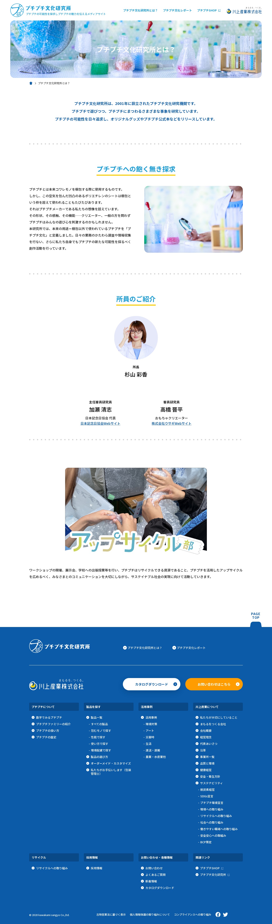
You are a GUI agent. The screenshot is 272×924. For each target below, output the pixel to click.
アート (150, 730)
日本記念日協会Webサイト (100, 423)
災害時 (150, 737)
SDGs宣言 (206, 796)
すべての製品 (99, 724)
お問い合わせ (154, 868)
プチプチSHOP (207, 10)
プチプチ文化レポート (177, 10)
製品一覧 (96, 717)
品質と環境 (207, 763)
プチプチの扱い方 (47, 730)
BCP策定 (206, 842)
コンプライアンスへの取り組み (192, 914)
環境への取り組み (211, 809)
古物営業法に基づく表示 (111, 914)
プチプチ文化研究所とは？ (140, 10)
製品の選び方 (99, 757)
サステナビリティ (211, 783)
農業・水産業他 (156, 757)
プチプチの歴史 (46, 737)
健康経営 (206, 770)
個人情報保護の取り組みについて (150, 914)
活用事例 (151, 717)
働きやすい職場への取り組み (219, 829)
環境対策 (151, 724)
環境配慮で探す (101, 750)
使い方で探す (99, 744)
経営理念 (206, 737)
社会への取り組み (211, 822)
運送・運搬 (153, 750)
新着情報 (151, 881)
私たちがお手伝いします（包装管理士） (111, 772)
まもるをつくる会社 (213, 724)
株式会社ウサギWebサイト (171, 423)
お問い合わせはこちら (214, 684)
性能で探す (98, 737)
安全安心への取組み (213, 835)
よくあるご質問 (155, 875)
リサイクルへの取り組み (216, 816)
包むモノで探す (101, 730)
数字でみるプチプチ (49, 717)
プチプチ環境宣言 (211, 803)
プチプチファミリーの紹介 (53, 724)
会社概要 (206, 730)
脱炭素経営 (207, 789)
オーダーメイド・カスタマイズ (111, 763)
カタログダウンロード (151, 684)
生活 (148, 744)
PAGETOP (256, 619)
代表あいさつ (208, 744)
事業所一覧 (207, 757)
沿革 (203, 750)
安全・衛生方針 (210, 776)
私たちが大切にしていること (218, 717)
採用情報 (96, 868)
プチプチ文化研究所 (213, 875)
